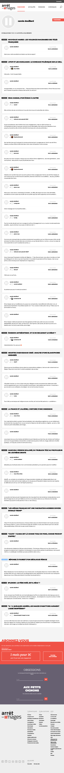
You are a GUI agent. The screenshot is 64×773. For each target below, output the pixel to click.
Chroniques (52, 7)
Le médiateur (53, 718)
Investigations (30, 722)
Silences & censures (31, 739)
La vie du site (53, 716)
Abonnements (54, 714)
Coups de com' (30, 716)
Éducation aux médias (55, 722)
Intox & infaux (30, 720)
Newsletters (53, 744)
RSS (51, 753)
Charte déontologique (55, 729)
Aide (52, 737)
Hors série (29, 763)
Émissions (41, 7)
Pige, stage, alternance (56, 735)
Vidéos (40, 724)
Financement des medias (33, 742)
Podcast (52, 755)
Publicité (29, 735)
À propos (52, 724)
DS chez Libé (37, 763)
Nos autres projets (55, 727)
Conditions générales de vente (56, 749)
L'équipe (52, 726)
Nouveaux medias (31, 729)
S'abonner (57, 20)
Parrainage (53, 720)
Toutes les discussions (55, 733)
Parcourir (21, 7)
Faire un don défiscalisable (54, 743)
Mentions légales (54, 746)
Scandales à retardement (32, 718)
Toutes (40, 714)
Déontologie (30, 726)
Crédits (52, 751)
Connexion (59, 1)
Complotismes (30, 733)
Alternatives (30, 727)
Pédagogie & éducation (32, 741)
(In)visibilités (30, 731)
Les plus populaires (43, 726)
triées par (17, 33)
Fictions (29, 714)
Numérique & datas (31, 724)
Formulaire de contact (55, 731)
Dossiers (41, 722)
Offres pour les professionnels (54, 740)
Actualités (31, 7)
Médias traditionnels (31, 737)
